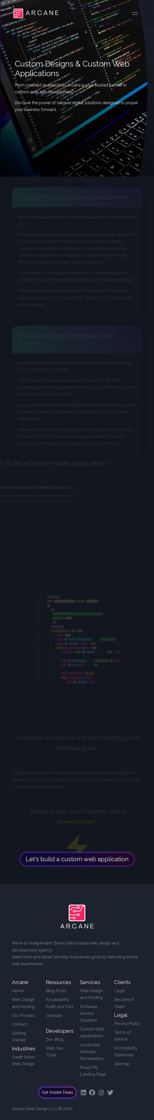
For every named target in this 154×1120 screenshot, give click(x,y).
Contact (19, 1024)
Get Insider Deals (57, 1092)
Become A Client (124, 1003)
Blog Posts (56, 990)
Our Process (23, 1015)
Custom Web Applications (92, 1032)
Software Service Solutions (88, 1013)
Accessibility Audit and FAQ (59, 1003)
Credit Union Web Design (23, 1060)
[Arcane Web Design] (77, 917)
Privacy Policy (127, 1023)
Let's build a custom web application (77, 862)
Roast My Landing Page (93, 1071)
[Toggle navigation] (135, 13)
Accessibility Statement (125, 1051)
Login (119, 990)
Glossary (54, 1015)
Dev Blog (54, 1039)
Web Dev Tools (54, 1051)
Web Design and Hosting (23, 1003)
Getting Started (19, 1036)
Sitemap (122, 1063)
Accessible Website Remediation (92, 1052)
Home (17, 990)
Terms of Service (122, 1036)
